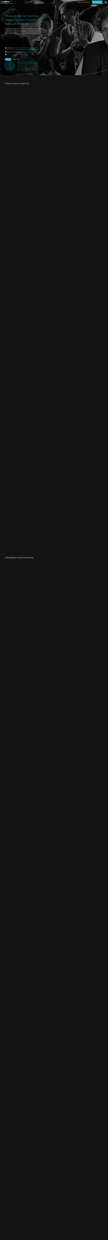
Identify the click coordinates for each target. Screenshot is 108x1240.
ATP (20, 54)
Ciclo (24, 54)
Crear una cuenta (83, 2)
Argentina (15, 54)
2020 (9, 54)
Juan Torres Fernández (19, 49)
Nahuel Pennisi (33, 49)
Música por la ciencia (29, 52)
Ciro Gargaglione (33, 48)
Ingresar (97, 2)
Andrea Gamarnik (19, 48)
